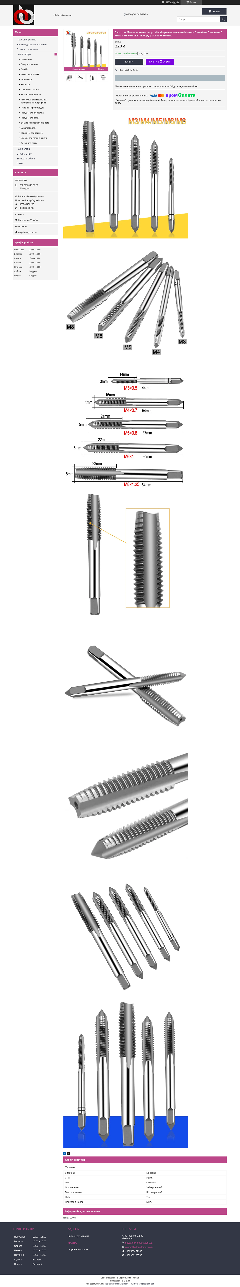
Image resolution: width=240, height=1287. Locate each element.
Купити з (159, 61)
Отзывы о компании (27, 49)
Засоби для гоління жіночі (34, 138)
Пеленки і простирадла (32, 107)
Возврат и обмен (26, 158)
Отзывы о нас (24, 153)
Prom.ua (135, 1278)
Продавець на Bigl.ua (120, 1281)
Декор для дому (29, 143)
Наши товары (24, 54)
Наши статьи (23, 149)
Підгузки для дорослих (32, 112)
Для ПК (24, 69)
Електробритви (28, 128)
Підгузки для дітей (30, 117)
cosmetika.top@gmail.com (31, 200)
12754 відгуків (172, 2)
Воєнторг (25, 84)
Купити (129, 61)
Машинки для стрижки (32, 133)
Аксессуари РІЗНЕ (30, 74)
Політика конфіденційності (142, 1284)
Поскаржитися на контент (116, 1284)
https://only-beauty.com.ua (31, 196)
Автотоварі (26, 79)
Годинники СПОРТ (30, 89)
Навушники (26, 59)
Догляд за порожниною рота (35, 122)
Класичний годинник (31, 94)
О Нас (20, 163)
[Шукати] (223, 19)
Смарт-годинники (29, 64)
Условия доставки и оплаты (31, 44)
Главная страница (26, 39)
